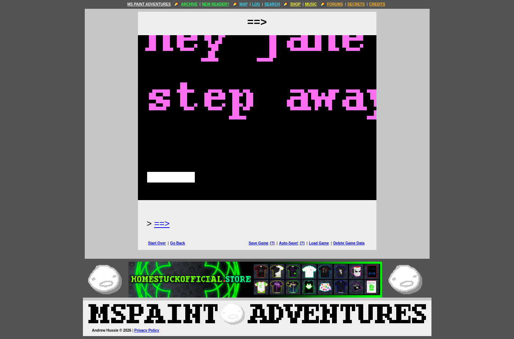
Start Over (157, 243)
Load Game (319, 243)
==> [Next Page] (161, 223)
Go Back (177, 243)
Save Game (259, 243)
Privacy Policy (146, 330)
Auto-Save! (288, 243)
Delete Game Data (348, 243)
